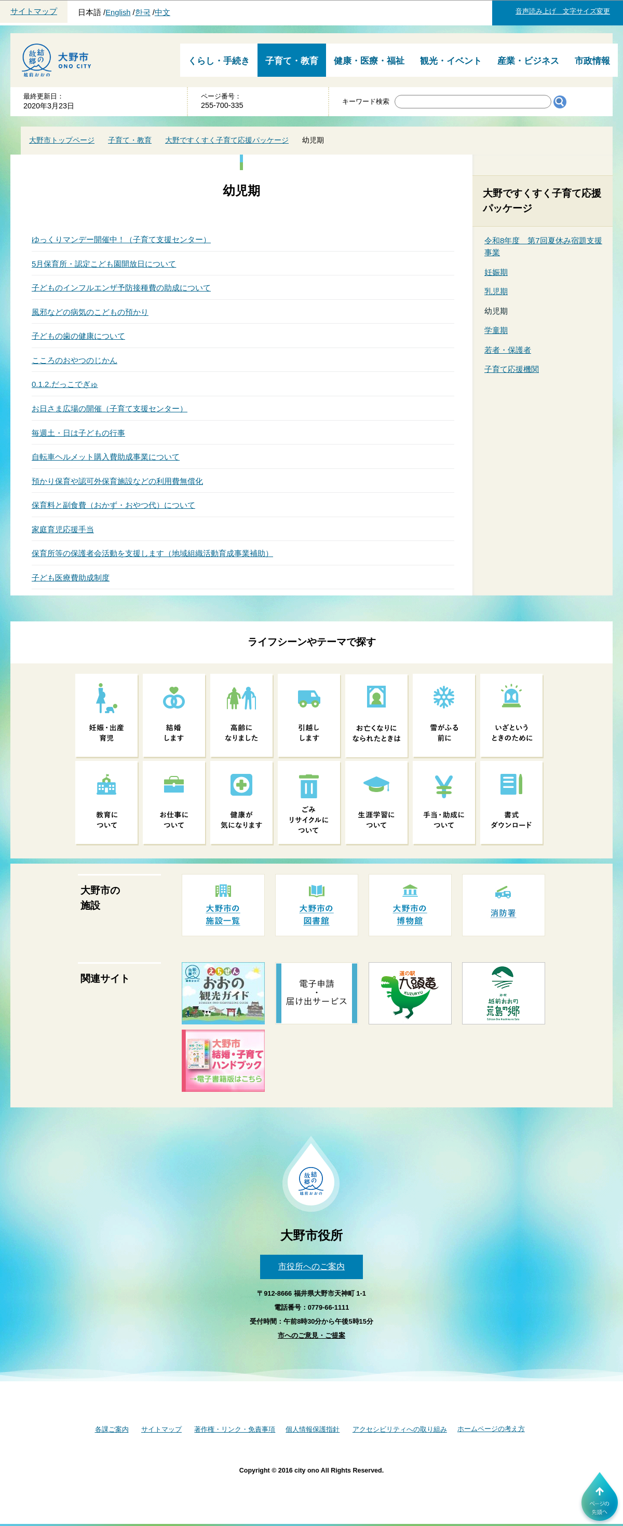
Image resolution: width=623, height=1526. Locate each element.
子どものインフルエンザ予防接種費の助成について (121, 287)
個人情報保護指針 (313, 1429)
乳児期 (496, 291)
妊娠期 (496, 272)
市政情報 (592, 61)
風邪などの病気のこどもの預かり (90, 312)
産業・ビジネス (528, 61)
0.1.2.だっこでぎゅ (65, 384)
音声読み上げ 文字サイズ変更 (563, 11)
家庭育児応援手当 (63, 529)
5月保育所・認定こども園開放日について (104, 263)
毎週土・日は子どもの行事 (78, 432)
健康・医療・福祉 (369, 61)
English (117, 12)
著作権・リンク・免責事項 (234, 1429)
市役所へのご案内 (311, 1266)
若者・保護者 (507, 349)
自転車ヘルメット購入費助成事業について (106, 456)
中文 (162, 12)
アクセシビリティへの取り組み (400, 1429)
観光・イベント (451, 61)
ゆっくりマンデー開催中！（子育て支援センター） (121, 239)
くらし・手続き (219, 61)
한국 (143, 12)
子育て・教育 (291, 61)
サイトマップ (33, 11)
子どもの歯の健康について (78, 335)
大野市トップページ (61, 140)
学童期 (496, 330)
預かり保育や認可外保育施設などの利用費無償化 (117, 481)
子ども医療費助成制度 (71, 577)
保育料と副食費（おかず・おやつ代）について (113, 505)
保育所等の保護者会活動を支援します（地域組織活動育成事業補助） (152, 553)
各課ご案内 (112, 1429)
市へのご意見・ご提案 (311, 1335)
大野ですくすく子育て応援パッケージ (227, 140)
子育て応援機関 (511, 369)
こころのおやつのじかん (74, 360)
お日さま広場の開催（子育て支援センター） (109, 408)
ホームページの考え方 (491, 1429)
